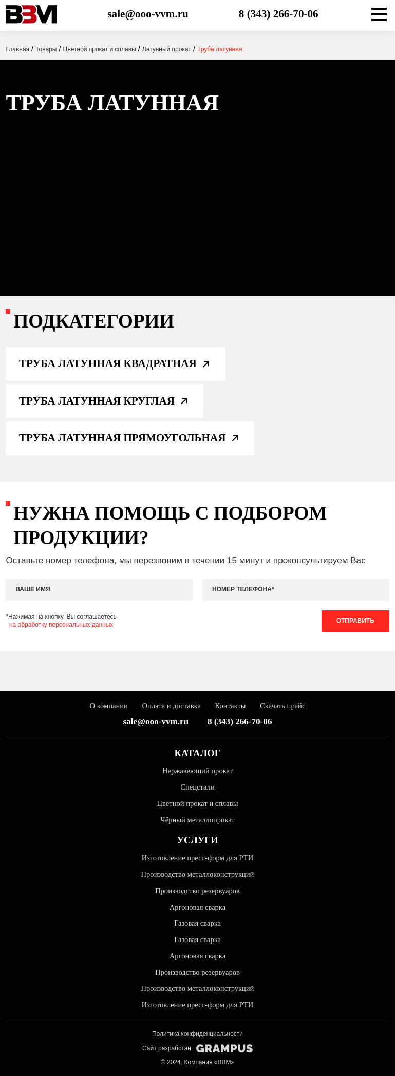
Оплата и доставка (171, 706)
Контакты (230, 706)
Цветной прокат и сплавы (197, 803)
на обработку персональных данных (61, 624)
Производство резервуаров (197, 891)
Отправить (355, 620)
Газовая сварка (197, 923)
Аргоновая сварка (197, 907)
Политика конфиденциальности (197, 1033)
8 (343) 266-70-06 (278, 14)
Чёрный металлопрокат (197, 820)
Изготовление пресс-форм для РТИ (197, 858)
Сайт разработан (197, 1048)
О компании (109, 706)
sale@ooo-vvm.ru (147, 14)
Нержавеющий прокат (197, 770)
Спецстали (197, 787)
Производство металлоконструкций (197, 874)
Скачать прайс (282, 706)
